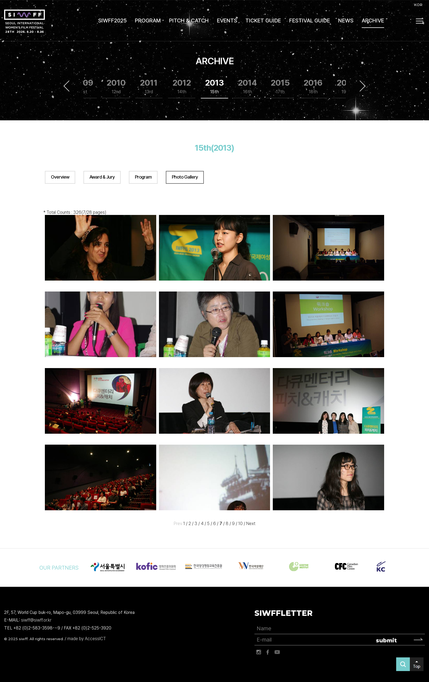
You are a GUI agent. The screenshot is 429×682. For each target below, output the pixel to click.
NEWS (345, 20)
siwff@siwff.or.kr (36, 620)
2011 (149, 86)
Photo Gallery (185, 177)
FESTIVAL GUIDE (309, 20)
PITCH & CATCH (189, 20)
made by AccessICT (86, 638)
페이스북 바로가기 (268, 652)
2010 (116, 86)
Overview (60, 177)
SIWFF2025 (112, 20)
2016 (313, 86)
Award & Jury (102, 177)
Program (143, 177)
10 (240, 523)
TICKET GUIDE (263, 20)
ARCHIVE (373, 20)
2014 (247, 86)
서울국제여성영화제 (24, 21)
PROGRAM (148, 20)
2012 (182, 86)
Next (362, 86)
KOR (418, 4)
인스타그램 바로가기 (258, 652)
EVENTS (227, 20)
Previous (66, 86)
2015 (280, 86)
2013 (214, 86)
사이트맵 (420, 21)
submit (386, 640)
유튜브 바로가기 (277, 652)
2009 (83, 86)
